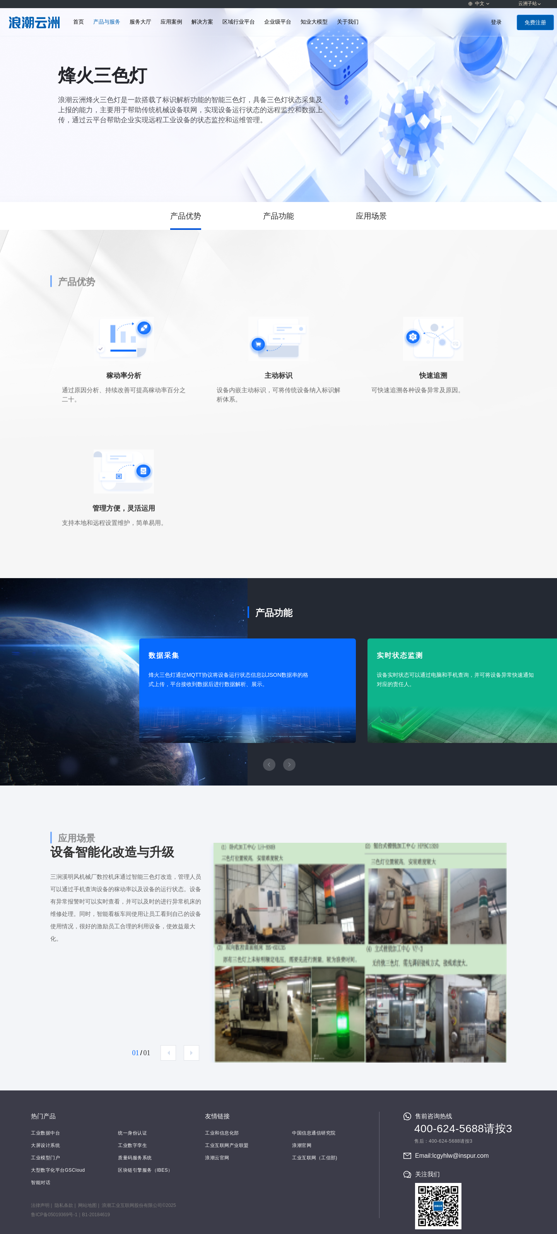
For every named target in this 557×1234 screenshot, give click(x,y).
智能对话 (40, 1182)
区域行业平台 (238, 22)
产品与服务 (106, 22)
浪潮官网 (301, 1145)
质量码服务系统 (135, 1157)
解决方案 (202, 22)
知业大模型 (314, 22)
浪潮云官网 (217, 1157)
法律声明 (40, 1205)
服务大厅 (140, 22)
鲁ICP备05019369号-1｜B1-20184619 (70, 1214)
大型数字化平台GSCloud (58, 1170)
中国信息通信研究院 (314, 1133)
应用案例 (171, 22)
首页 (78, 22)
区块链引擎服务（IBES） (145, 1170)
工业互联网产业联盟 (227, 1145)
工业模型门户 (45, 1157)
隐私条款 (64, 1205)
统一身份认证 (132, 1133)
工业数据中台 (45, 1133)
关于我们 (348, 22)
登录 (496, 22)
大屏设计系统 (45, 1145)
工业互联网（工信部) (314, 1157)
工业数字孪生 (132, 1145)
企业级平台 (277, 22)
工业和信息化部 (222, 1133)
